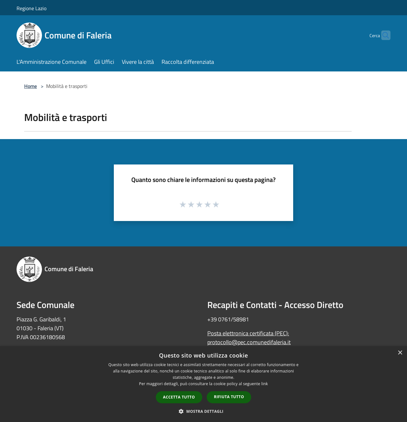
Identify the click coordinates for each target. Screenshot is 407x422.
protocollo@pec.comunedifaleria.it (249, 342)
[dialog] (203, 384)
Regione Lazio (31, 8)
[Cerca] (382, 35)
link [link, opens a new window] (264, 383)
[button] (203, 411)
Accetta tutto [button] (179, 397)
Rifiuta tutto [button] (229, 396)
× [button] (399, 353)
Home (30, 86)
